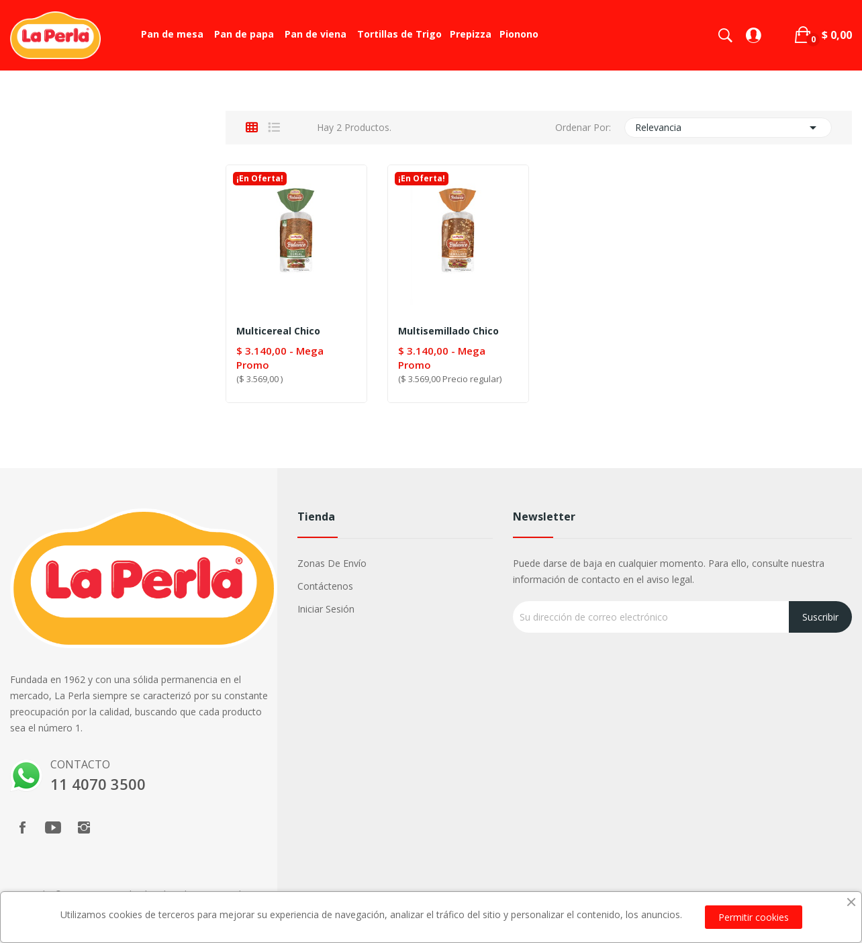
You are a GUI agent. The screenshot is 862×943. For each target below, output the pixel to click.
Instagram (84, 827)
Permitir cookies (753, 917)
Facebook (22, 827)
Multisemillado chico (448, 331)
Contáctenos (325, 586)
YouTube (53, 827)
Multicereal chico (278, 331)
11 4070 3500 (98, 784)
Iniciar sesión (325, 608)
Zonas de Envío (332, 563)
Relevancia (728, 128)
